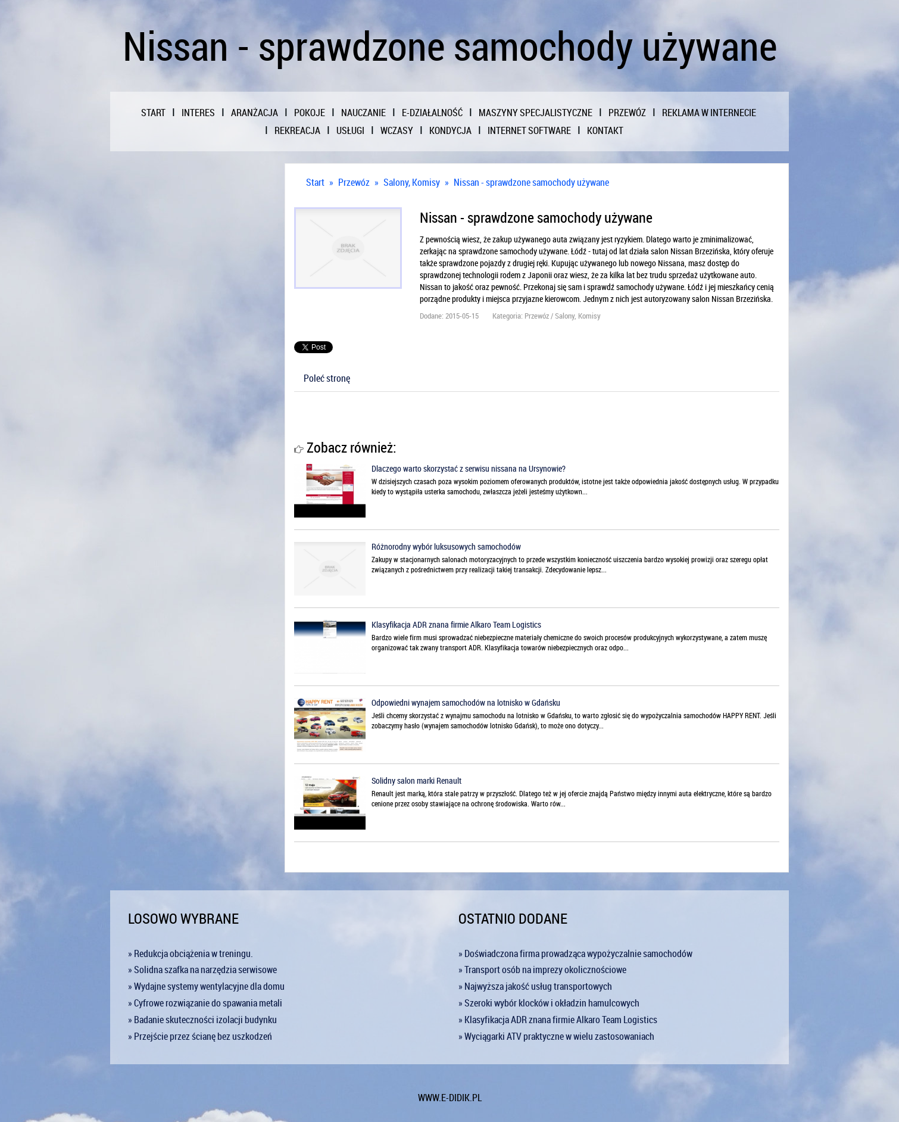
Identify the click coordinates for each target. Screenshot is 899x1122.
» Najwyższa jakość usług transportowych (535, 986)
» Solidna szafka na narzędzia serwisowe (202, 969)
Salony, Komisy (411, 182)
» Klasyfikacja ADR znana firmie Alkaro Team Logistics (557, 1019)
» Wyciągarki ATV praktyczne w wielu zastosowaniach (556, 1036)
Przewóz (354, 182)
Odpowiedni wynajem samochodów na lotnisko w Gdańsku (466, 702)
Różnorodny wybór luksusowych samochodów (446, 546)
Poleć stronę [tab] (327, 378)
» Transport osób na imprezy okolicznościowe (542, 969)
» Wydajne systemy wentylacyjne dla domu (206, 986)
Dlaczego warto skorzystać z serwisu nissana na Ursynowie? (469, 468)
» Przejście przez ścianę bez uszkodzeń (200, 1036)
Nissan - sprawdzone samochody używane (531, 182)
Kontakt (605, 130)
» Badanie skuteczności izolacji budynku (202, 1019)
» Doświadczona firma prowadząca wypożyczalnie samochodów (575, 953)
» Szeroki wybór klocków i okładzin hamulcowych (548, 1002)
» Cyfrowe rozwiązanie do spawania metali (205, 1002)
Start (315, 182)
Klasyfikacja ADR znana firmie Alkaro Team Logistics (456, 624)
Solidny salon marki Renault (416, 780)
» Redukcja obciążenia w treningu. (190, 953)
